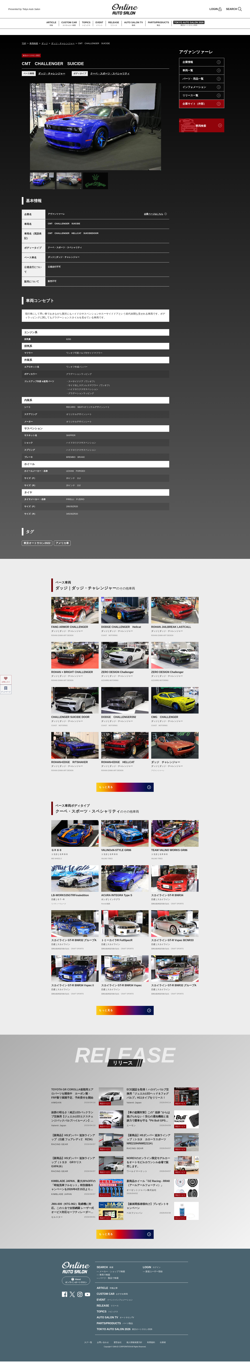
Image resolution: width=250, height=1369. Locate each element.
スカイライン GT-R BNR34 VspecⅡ (72, 987)
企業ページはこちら (153, 214)
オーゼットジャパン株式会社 (142, 1195)
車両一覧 (188, 70)
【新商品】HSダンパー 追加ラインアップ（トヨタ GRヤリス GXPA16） (73, 1167)
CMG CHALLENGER (166, 717)
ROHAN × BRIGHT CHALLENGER (72, 672)
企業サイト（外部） (194, 103)
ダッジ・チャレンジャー (63, 43)
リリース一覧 (190, 95)
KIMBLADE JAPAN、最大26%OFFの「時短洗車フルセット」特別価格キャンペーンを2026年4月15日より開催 (73, 1190)
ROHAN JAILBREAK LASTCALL (171, 627)
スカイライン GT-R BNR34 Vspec (121, 987)
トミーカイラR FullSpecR (116, 942)
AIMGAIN (56, 1107)
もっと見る (110, 788)
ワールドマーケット (137, 1176)
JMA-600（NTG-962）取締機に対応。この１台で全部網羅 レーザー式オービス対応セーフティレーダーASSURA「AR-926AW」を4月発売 (72, 1213)
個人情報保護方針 (134, 1350)
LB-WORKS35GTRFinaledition (70, 897)
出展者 (163, 1350)
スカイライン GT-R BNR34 (167, 897)
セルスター (57, 1222)
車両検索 (33, 43)
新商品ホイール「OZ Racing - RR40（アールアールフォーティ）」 (148, 1188)
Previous (35, 126)
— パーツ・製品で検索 (108, 1285)
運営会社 (118, 1350)
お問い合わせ (103, 1350)
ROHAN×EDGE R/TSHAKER (69, 762)
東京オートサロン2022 (37, 543)
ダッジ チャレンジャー (165, 762)
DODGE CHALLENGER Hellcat (121, 627)
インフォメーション (194, 87)
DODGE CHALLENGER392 (118, 717)
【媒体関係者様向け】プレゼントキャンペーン (148, 1211)
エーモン (131, 1130)
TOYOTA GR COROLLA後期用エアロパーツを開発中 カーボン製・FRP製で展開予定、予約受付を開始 (72, 1098)
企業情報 (188, 62)
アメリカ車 (62, 543)
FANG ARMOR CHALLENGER (69, 627)
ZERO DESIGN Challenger (117, 672)
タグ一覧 (88, 1350)
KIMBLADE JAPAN (61, 1199)
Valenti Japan (134, 1107)
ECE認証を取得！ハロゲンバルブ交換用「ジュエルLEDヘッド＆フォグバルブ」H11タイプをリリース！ (148, 1098)
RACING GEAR (59, 1149)
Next (155, 126)
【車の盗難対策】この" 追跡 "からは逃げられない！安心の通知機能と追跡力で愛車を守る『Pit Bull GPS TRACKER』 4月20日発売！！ (148, 1122)
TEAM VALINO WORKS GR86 (169, 852)
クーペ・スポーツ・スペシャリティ (110, 73)
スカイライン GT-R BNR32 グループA (73, 942)
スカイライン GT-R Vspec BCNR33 (172, 942)
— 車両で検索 (103, 1282)
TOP (24, 43)
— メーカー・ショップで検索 (111, 1279)
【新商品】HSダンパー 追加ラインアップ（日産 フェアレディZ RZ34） (73, 1142)
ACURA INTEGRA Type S (116, 897)
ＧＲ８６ (56, 852)
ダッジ (44, 43)
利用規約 (151, 1350)
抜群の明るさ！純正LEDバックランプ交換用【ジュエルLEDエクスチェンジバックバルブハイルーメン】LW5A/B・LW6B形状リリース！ (72, 1122)
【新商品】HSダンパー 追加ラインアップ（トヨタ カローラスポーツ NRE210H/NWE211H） (148, 1144)
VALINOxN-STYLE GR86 (116, 852)
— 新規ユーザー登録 (153, 1279)
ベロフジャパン (135, 1218)
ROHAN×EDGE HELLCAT (118, 762)
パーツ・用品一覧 (193, 78)
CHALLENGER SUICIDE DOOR (70, 717)
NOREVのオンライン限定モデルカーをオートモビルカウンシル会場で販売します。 (148, 1167)
